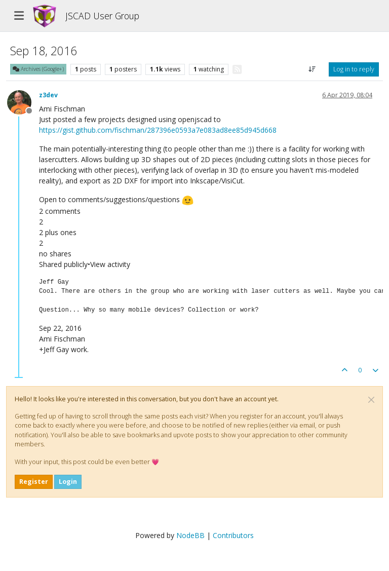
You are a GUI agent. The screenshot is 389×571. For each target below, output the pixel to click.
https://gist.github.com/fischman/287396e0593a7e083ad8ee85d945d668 (158, 130)
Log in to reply (353, 69)
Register (33, 481)
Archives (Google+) (38, 68)
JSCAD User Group (102, 16)
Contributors (233, 535)
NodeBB (190, 535)
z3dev (48, 95)
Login (68, 481)
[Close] (371, 400)
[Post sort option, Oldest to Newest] (312, 69)
